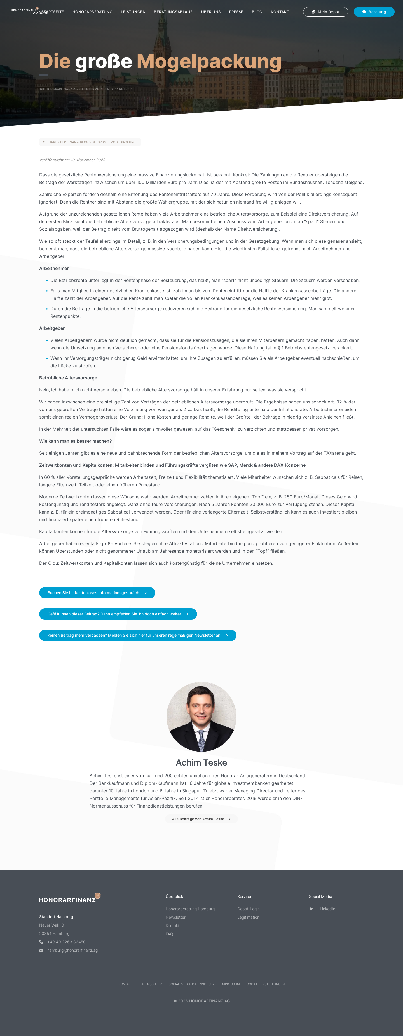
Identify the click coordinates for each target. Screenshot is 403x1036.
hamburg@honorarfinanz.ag (68, 950)
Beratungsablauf (173, 12)
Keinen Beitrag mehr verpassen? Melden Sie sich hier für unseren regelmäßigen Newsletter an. (134, 635)
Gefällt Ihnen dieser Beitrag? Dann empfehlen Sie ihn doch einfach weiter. (115, 614)
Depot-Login (248, 908)
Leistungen (133, 12)
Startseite (52, 12)
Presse (236, 12)
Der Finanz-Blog (74, 142)
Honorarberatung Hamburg (190, 908)
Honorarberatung (92, 12)
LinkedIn (322, 908)
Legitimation (248, 917)
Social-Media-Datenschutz (192, 984)
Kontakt (280, 12)
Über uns (211, 12)
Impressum (230, 984)
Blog (257, 12)
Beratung (374, 12)
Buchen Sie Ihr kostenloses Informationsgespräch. (94, 592)
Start (52, 142)
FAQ (169, 934)
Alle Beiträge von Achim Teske (198, 819)
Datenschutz (150, 984)
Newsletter (176, 917)
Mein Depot (325, 12)
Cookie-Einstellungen (266, 984)
